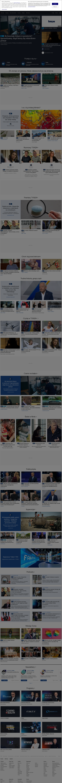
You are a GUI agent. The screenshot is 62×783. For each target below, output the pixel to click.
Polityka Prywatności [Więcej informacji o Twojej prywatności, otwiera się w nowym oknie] (4, 9)
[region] (31, 5)
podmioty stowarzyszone (17, 2)
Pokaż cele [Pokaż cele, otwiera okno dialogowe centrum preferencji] (55, 6)
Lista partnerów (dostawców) (31, 6)
